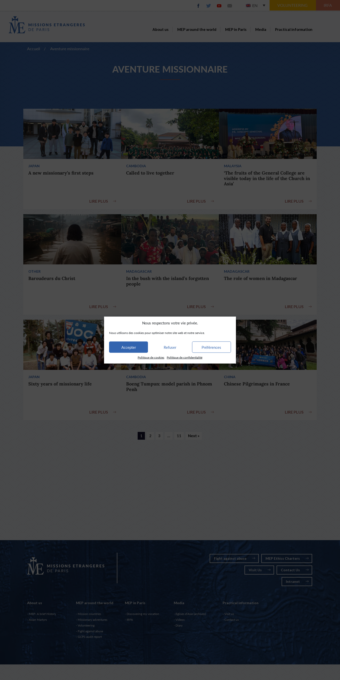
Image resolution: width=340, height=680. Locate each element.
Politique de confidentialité (184, 357)
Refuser (170, 347)
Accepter (128, 347)
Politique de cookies (151, 357)
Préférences (211, 347)
